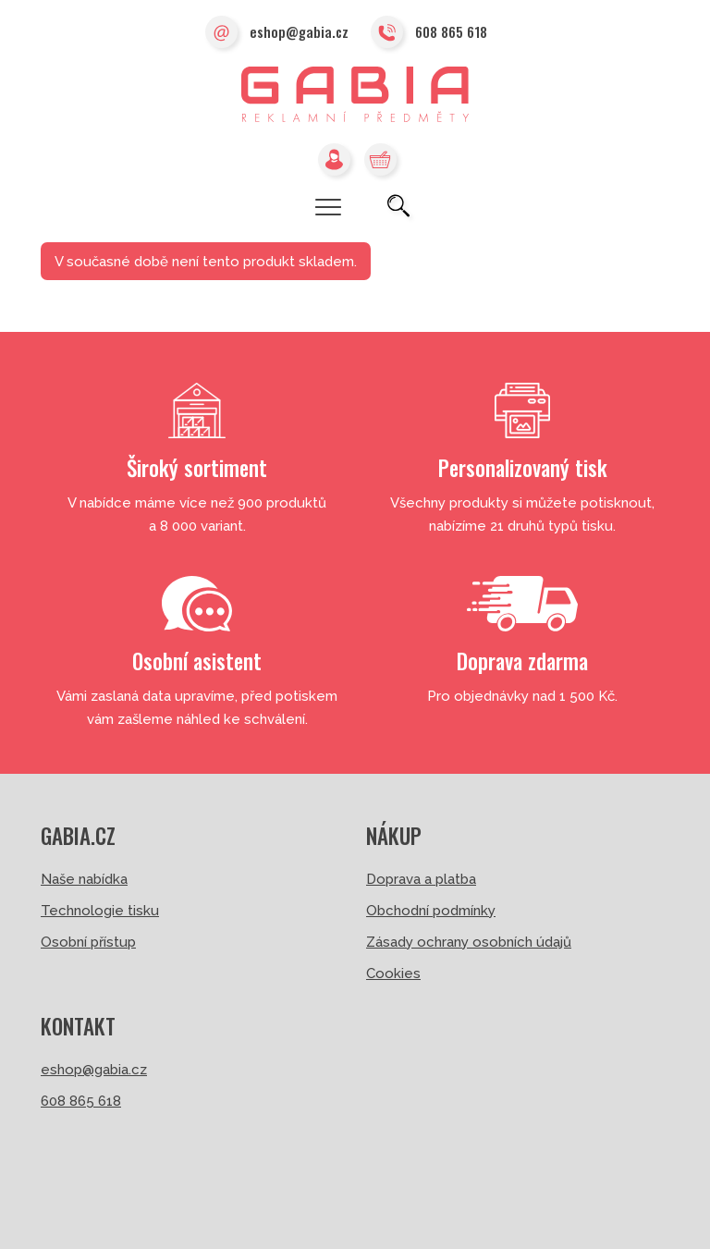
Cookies (393, 973)
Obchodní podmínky (431, 910)
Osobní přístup (88, 942)
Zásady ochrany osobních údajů (468, 942)
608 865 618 (429, 33)
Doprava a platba (421, 879)
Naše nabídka (84, 879)
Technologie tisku (100, 910)
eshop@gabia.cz (277, 33)
